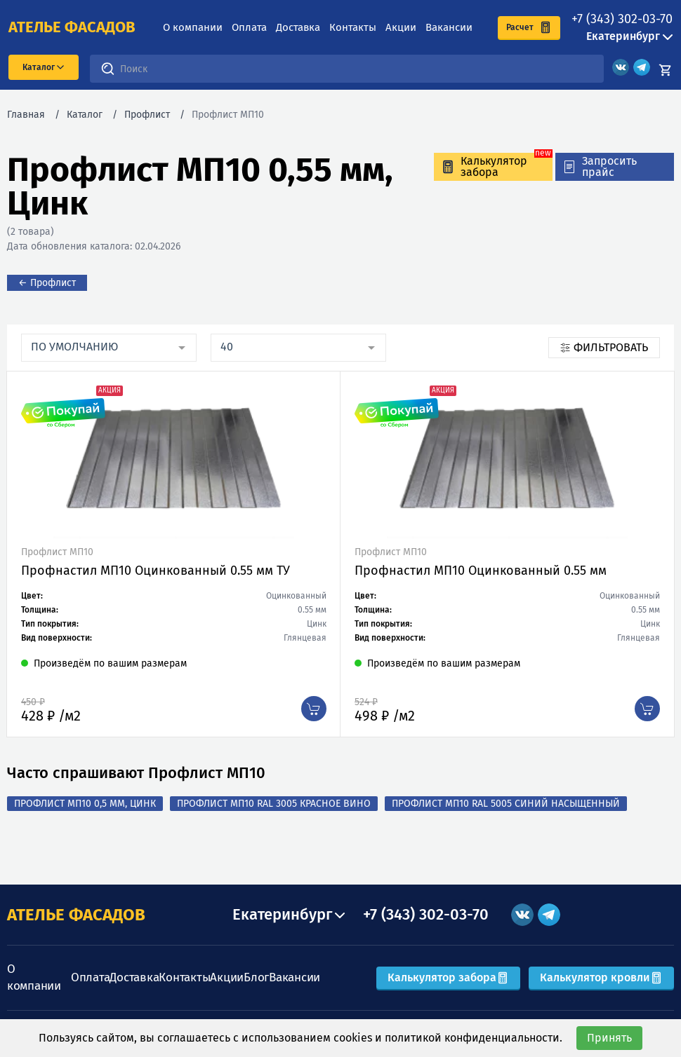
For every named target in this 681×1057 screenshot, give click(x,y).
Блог (256, 977)
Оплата (249, 27)
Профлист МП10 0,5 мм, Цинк (85, 804)
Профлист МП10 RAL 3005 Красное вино (274, 804)
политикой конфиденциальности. (473, 1037)
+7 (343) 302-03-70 (622, 19)
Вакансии (448, 27)
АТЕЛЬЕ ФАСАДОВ (76, 915)
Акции (400, 27)
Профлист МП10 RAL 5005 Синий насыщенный (506, 804)
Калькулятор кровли (601, 977)
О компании (193, 27)
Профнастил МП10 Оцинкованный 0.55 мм (481, 570)
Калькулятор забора (448, 977)
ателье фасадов (71, 27)
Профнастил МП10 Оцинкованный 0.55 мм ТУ (155, 570)
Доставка (298, 27)
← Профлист (47, 283)
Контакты (352, 27)
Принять (609, 1037)
